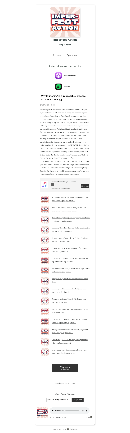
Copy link (78, 400)
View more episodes (65, 368)
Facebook (71, 394)
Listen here (85, 186)
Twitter (63, 394)
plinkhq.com (73, 429)
